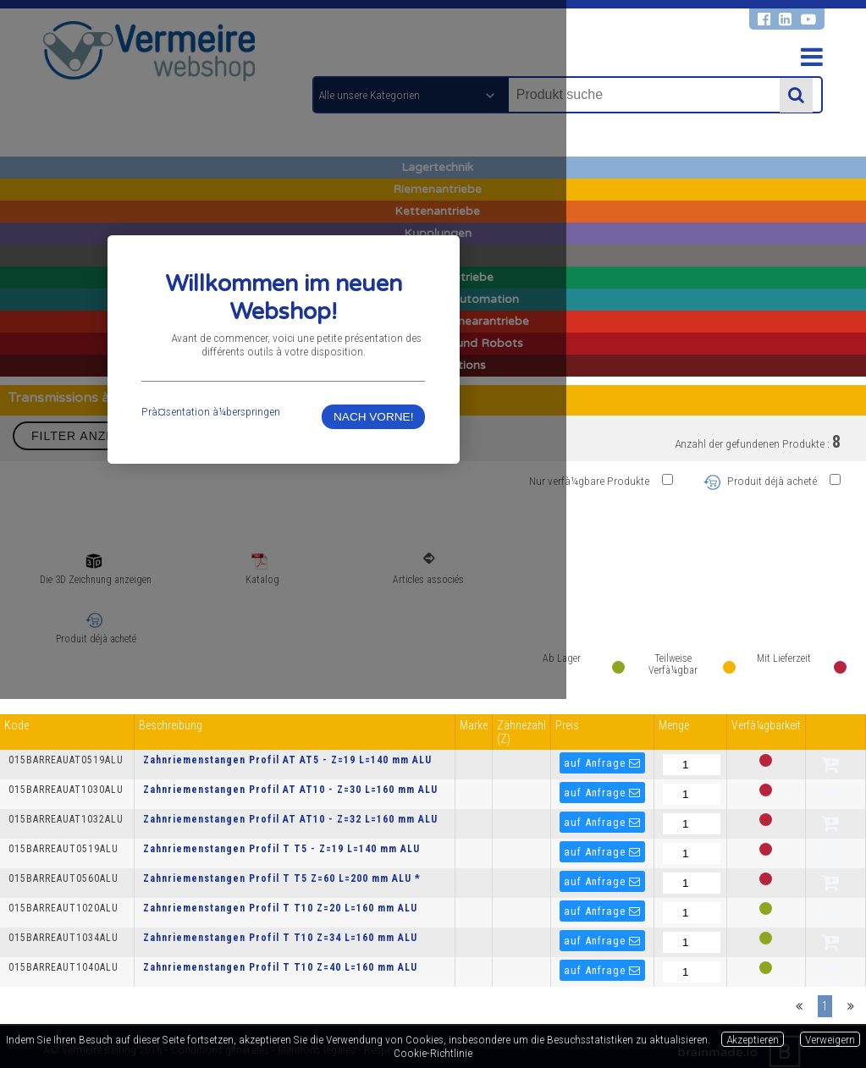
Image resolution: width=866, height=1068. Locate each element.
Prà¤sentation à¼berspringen (286, 582)
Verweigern (830, 1039)
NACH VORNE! (597, 587)
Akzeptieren (752, 1039)
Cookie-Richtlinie (433, 1053)
